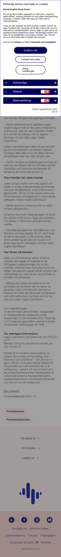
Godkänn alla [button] (30, 50)
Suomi (27, 9)
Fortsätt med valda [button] (30, 59)
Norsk (20, 9)
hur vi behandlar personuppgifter (41, 42)
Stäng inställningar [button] (28, 69)
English (13, 9)
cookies (18, 42)
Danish (6, 9)
